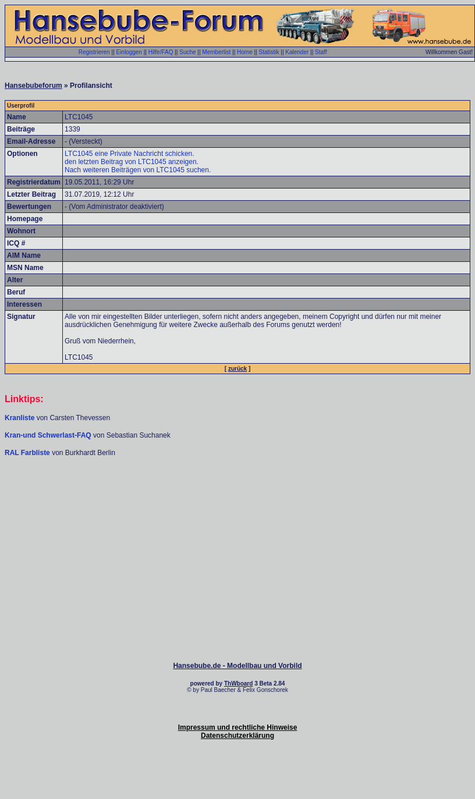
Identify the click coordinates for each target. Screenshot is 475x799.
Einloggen (128, 52)
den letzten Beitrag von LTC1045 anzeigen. (131, 162)
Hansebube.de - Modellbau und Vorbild (237, 666)
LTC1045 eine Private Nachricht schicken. (129, 154)
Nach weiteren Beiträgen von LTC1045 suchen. (138, 170)
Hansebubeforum (33, 85)
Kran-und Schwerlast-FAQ (49, 435)
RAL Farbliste (28, 453)
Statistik (268, 52)
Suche (187, 52)
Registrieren (94, 52)
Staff (321, 52)
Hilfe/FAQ (160, 52)
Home (245, 52)
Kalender (297, 52)
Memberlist (216, 52)
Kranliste (19, 418)
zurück (237, 368)
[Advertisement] (237, 492)
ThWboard (238, 683)
